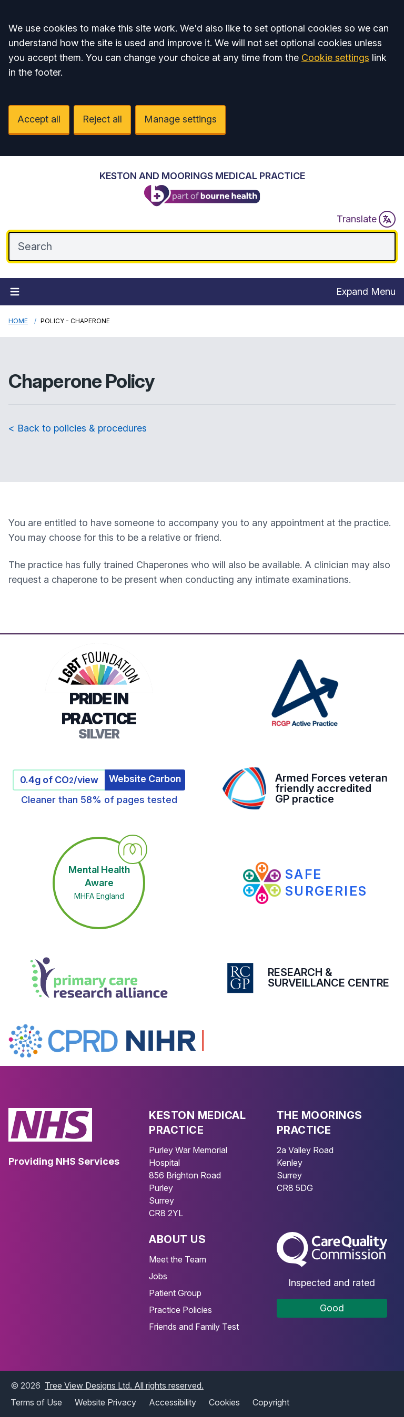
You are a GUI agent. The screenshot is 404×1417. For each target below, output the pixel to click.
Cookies (224, 1402)
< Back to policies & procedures (77, 428)
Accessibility (172, 1402)
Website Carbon (145, 778)
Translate (366, 219)
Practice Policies (180, 1310)
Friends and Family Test (194, 1326)
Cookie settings (335, 57)
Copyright (270, 1402)
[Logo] (202, 189)
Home (18, 321)
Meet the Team (177, 1259)
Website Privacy (105, 1402)
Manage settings (180, 119)
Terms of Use (36, 1402)
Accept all (38, 119)
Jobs (158, 1276)
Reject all (102, 119)
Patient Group (175, 1293)
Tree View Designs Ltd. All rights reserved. (124, 1385)
